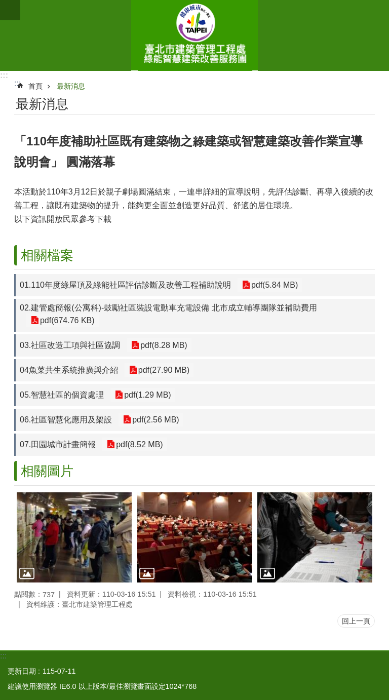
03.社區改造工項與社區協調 (70, 345)
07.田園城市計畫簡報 (58, 444)
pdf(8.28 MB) (162, 345)
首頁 (35, 86)
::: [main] (17, 83)
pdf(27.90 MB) (162, 370)
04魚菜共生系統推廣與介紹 (69, 370)
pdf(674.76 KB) (66, 320)
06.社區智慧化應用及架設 (66, 419)
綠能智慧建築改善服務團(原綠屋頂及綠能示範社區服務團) (194, 35)
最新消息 (71, 86)
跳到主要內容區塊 (5, 5)
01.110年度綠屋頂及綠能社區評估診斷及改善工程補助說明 (125, 285)
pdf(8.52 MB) (138, 444)
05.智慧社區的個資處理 (62, 395)
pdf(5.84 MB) (273, 285)
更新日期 (22, 671)
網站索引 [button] (10, 10)
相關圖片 (47, 471)
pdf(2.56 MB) (154, 419)
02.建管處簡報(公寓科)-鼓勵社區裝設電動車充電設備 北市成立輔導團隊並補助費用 (168, 307)
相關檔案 (47, 255)
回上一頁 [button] (356, 621)
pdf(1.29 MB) (146, 395)
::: (4, 75)
